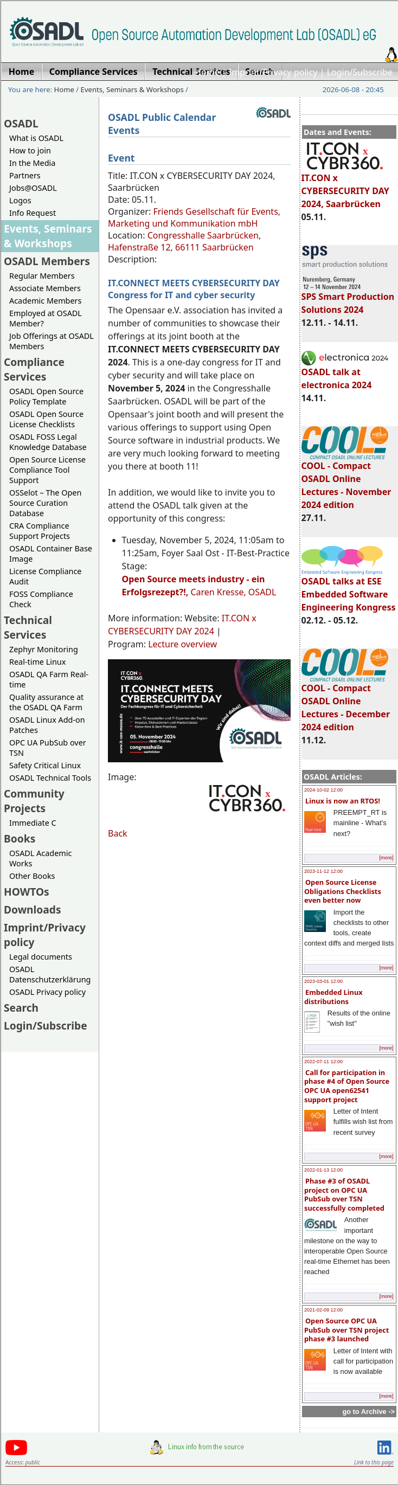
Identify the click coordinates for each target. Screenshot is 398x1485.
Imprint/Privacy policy (273, 72)
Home (207, 72)
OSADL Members (47, 261)
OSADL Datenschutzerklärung (50, 974)
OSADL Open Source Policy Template (46, 396)
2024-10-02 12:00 (323, 790)
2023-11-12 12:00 (323, 871)
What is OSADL (36, 138)
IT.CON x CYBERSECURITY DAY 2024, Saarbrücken (345, 186)
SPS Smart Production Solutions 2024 (348, 298)
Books (19, 838)
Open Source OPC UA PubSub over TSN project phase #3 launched (346, 1329)
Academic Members (45, 300)
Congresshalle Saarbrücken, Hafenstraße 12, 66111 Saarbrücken (184, 241)
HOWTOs (26, 891)
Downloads (32, 909)
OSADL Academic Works (40, 858)
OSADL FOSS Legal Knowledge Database (48, 442)
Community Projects (34, 800)
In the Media (32, 163)
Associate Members (45, 288)
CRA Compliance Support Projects (39, 530)
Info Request (32, 213)
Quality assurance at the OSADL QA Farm (46, 702)
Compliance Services (34, 369)
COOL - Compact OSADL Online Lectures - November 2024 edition (346, 480)
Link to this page (374, 1462)
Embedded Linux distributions (333, 996)
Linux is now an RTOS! (342, 801)
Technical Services (28, 627)
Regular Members (42, 276)
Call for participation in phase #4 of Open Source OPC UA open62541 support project (346, 1086)
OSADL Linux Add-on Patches (47, 725)
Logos (20, 200)
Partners (25, 175)
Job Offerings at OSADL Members (51, 341)
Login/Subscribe (360, 72)
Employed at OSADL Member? (45, 318)
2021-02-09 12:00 (323, 1310)
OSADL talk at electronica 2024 (344, 373)
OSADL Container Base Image (50, 553)
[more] (386, 857)
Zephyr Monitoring (43, 649)
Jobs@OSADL (33, 188)
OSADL (21, 123)
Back (117, 833)
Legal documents (40, 957)
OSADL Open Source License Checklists (46, 419)
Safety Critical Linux (45, 765)
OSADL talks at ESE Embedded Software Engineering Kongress (348, 589)
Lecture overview (182, 644)
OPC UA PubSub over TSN (47, 747)
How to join (30, 150)
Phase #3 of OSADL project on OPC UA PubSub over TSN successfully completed (344, 1194)
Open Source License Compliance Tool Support (47, 469)
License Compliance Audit (45, 576)
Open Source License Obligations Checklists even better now (342, 891)
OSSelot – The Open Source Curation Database (45, 502)
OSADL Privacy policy (47, 992)
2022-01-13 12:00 (323, 1170)
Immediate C (32, 823)
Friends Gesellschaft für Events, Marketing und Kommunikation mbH (194, 217)
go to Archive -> (368, 1411)
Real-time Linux (37, 662)
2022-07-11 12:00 (323, 1061)
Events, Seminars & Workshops (132, 89)
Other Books (32, 876)
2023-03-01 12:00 (323, 981)
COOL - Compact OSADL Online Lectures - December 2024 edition (345, 702)
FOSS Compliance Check (41, 599)
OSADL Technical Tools (50, 778)
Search (21, 1007)
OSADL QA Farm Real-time (48, 679)
